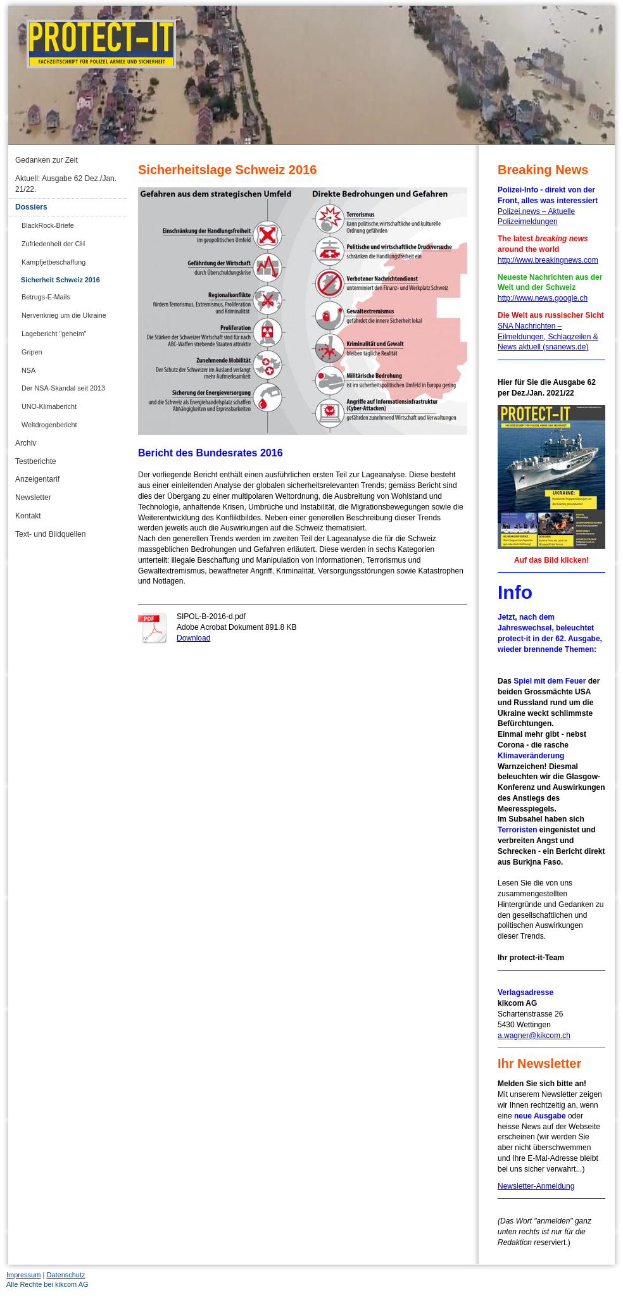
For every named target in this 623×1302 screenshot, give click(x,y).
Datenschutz (65, 1275)
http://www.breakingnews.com (548, 260)
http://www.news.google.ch (543, 298)
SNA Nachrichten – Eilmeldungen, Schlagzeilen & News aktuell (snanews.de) (548, 337)
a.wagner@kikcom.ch (534, 1035)
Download (193, 638)
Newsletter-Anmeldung (536, 1186)
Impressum (23, 1275)
